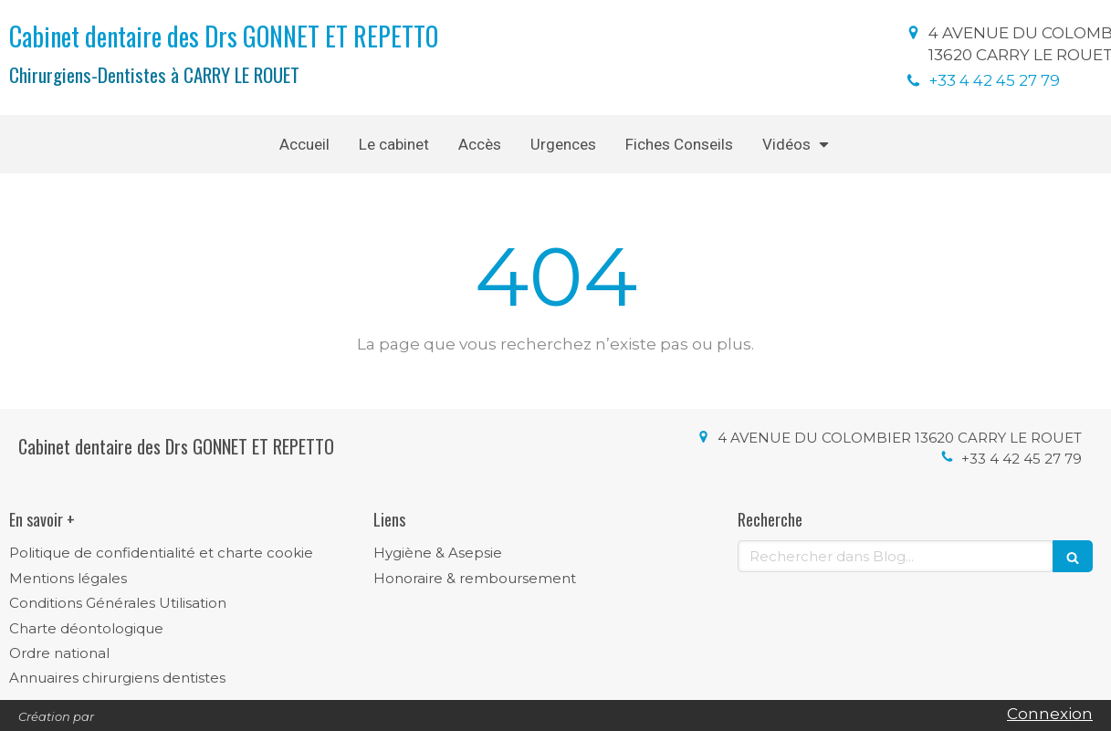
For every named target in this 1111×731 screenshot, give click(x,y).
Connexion (1050, 714)
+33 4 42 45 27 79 (994, 80)
